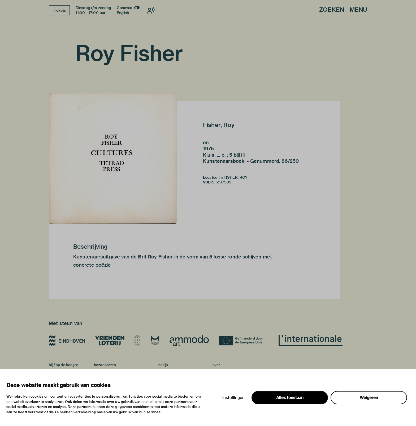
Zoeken (331, 10)
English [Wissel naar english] (123, 12)
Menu (358, 10)
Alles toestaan (290, 397)
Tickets (59, 10)
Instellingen (233, 397)
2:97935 (223, 182)
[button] (113, 158)
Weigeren (369, 397)
